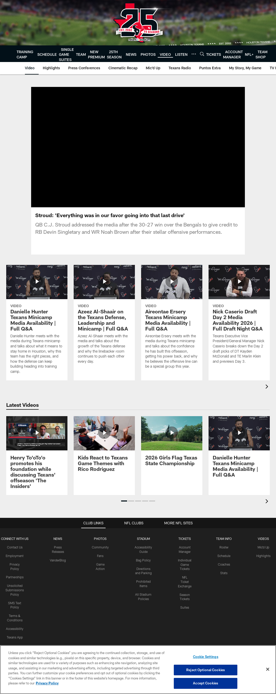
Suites (184, 608)
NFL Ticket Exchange (184, 582)
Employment (15, 556)
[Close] (267, 669)
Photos (100, 539)
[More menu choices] (194, 54)
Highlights (263, 556)
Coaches (224, 565)
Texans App (15, 638)
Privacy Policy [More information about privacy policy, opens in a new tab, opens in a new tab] (47, 683)
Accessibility (14, 629)
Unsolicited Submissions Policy (14, 591)
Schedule (223, 556)
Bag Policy (143, 561)
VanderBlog (58, 561)
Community (100, 548)
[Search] (202, 53)
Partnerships (15, 578)
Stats (223, 573)
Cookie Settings (205, 657)
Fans (100, 556)
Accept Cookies (205, 683)
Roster (224, 548)
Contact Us (15, 548)
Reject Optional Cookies (205, 670)
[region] (138, 669)
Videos (263, 539)
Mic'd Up (263, 548)
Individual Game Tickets (184, 565)
